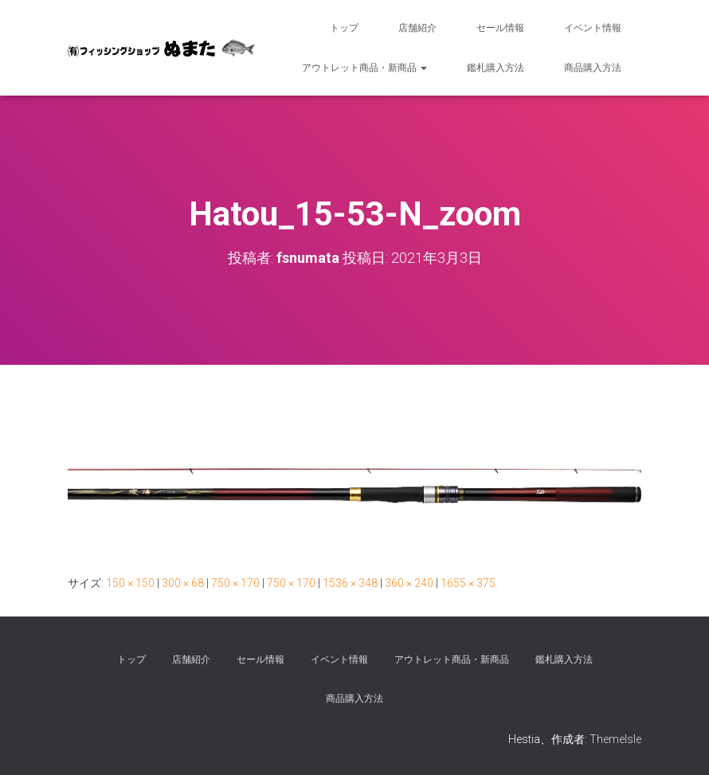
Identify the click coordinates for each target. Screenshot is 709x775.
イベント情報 (592, 27)
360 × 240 (409, 583)
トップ (344, 27)
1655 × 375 (468, 583)
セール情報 (500, 27)
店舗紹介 (417, 27)
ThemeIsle (615, 739)
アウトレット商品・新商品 (364, 67)
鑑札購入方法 (495, 67)
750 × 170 (235, 583)
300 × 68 (183, 583)
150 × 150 (130, 583)
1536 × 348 (350, 583)
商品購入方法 (592, 67)
